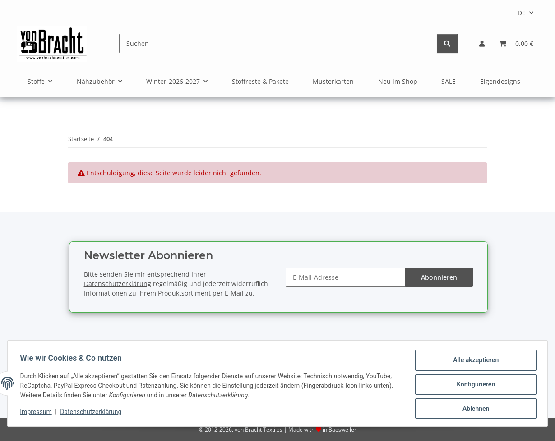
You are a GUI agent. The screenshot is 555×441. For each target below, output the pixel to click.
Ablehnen (473, 409)
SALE (448, 81)
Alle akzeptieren (473, 362)
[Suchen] (278, 43)
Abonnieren (439, 277)
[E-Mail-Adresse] (346, 277)
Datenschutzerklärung (93, 413)
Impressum (38, 413)
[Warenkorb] (516, 43)
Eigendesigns (500, 81)
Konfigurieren (473, 385)
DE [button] (522, 13)
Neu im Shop (397, 81)
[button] (482, 43)
